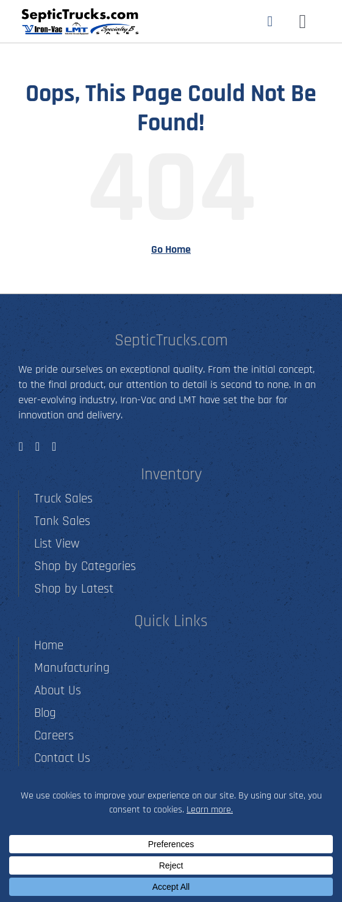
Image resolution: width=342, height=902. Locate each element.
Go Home (171, 249)
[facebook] (20, 446)
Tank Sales (62, 521)
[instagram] (37, 446)
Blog (45, 713)
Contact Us (62, 758)
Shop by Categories (85, 566)
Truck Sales (63, 498)
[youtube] (54, 446)
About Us (57, 690)
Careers (54, 735)
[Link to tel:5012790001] (270, 21)
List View (56, 543)
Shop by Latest (73, 588)
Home (48, 645)
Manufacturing (72, 668)
